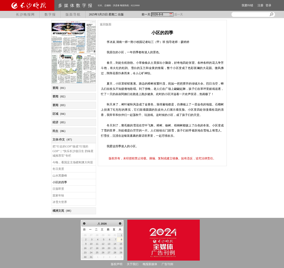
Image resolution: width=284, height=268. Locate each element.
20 (109, 248)
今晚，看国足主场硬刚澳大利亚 (73, 162)
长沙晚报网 (25, 14)
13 (109, 243)
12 (103, 243)
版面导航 (73, 14)
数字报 (50, 14)
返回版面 (105, 24)
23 (85, 252)
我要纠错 (247, 5)
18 (97, 248)
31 (91, 257)
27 (109, 252)
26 (103, 252)
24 (91, 252)
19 (103, 248)
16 (85, 248)
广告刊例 (167, 264)
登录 (268, 5)
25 (97, 252)
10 (91, 243)
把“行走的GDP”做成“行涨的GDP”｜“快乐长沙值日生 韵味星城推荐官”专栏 (73, 151)
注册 (260, 5)
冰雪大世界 (60, 202)
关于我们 (132, 264)
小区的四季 (60, 182)
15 (121, 243)
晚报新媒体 (150, 264)
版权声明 (116, 264)
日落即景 (58, 188)
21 (115, 248)
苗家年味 (58, 195)
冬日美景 (58, 168)
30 (85, 257)
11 (97, 243)
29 (121, 252)
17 (91, 248)
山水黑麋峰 (60, 175)
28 (115, 252)
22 (121, 248)
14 (115, 243)
